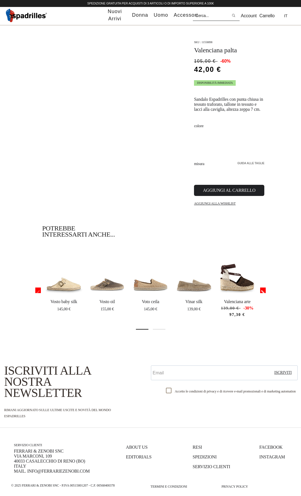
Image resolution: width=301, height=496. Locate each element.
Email (158, 361)
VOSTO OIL (107, 301)
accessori (186, 15)
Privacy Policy (235, 486)
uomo (161, 15)
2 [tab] (159, 329)
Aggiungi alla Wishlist (215, 203)
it (285, 16)
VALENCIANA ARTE (237, 301)
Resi (197, 447)
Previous (38, 290)
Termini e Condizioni (169, 486)
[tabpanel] (64, 282)
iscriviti (283, 372)
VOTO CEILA (150, 301)
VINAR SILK (193, 301)
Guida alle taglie (250, 163)
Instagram (272, 457)
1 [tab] (142, 329)
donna (140, 15)
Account (249, 15)
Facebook (271, 447)
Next (263, 290)
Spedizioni (205, 457)
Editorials (138, 457)
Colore (198, 126)
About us (137, 447)
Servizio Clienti (211, 466)
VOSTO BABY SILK (64, 301)
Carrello (267, 15)
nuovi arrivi (115, 15)
